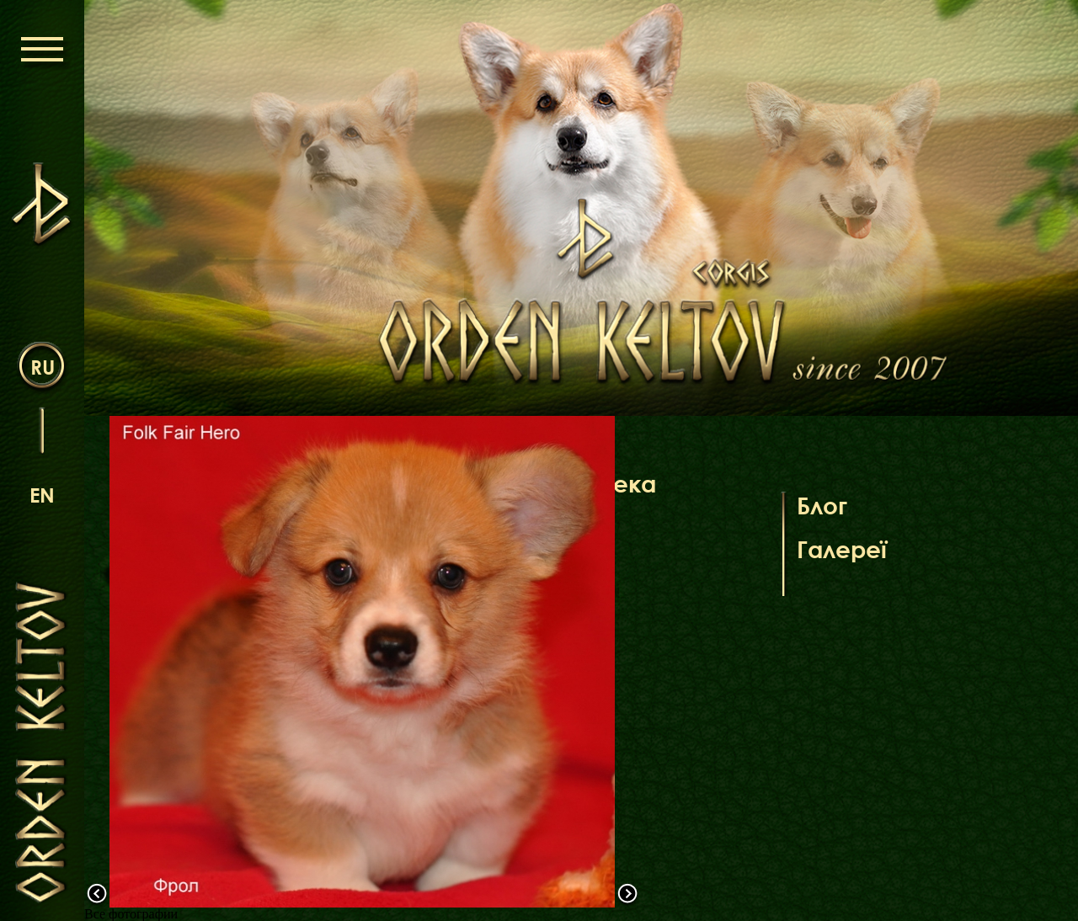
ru (42, 366)
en (42, 494)
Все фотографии (131, 914)
